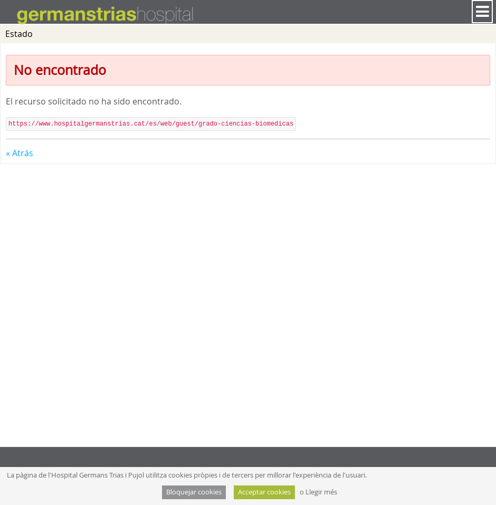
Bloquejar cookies (194, 492)
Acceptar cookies (264, 492)
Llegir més (321, 492)
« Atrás (19, 153)
